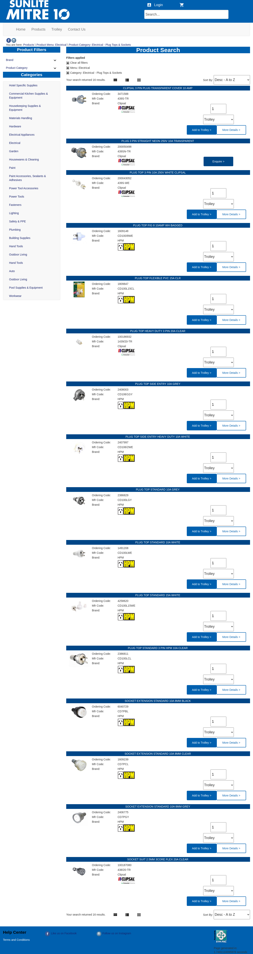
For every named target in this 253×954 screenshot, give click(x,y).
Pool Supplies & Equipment (26, 287)
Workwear (15, 295)
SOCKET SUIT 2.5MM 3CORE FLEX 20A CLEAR (158, 859)
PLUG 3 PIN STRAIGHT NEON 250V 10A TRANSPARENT (158, 141)
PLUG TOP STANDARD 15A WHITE (158, 595)
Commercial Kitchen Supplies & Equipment (28, 95)
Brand (31, 60)
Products (28, 44)
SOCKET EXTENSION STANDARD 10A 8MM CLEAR (158, 753)
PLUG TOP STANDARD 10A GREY (158, 489)
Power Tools (16, 196)
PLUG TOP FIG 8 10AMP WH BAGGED (158, 225)
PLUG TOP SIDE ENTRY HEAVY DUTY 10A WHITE (158, 436)
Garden (13, 151)
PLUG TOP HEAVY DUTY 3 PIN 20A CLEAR (158, 331)
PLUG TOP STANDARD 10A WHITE (158, 542)
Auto (12, 271)
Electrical (14, 143)
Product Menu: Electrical (51, 44)
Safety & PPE (17, 221)
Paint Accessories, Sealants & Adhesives (27, 178)
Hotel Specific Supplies (23, 85)
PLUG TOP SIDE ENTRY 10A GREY (158, 383)
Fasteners (15, 204)
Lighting (14, 213)
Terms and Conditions (16, 939)
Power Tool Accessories (23, 188)
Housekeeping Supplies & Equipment (25, 107)
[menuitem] (20, 29)
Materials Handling (20, 118)
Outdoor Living (18, 254)
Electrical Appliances (21, 134)
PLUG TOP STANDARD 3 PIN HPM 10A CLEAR (158, 648)
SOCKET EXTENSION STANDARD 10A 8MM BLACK (158, 700)
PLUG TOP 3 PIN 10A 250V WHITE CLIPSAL (158, 172)
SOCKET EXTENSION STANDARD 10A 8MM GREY (158, 806)
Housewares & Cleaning (24, 159)
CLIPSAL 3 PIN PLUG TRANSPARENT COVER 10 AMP (158, 88)
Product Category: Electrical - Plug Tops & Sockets (100, 44)
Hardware (15, 126)
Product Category (31, 68)
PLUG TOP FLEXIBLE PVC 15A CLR (158, 278)
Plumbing (15, 229)
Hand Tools (16, 246)
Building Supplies (19, 238)
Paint (12, 167)
